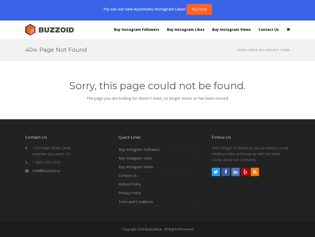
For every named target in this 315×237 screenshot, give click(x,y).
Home (241, 50)
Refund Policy (130, 184)
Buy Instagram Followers (139, 149)
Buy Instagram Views (136, 166)
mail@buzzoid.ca (46, 170)
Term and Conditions (136, 201)
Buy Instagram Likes (135, 158)
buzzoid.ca (153, 229)
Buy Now (199, 9)
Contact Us (128, 175)
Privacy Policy (130, 192)
